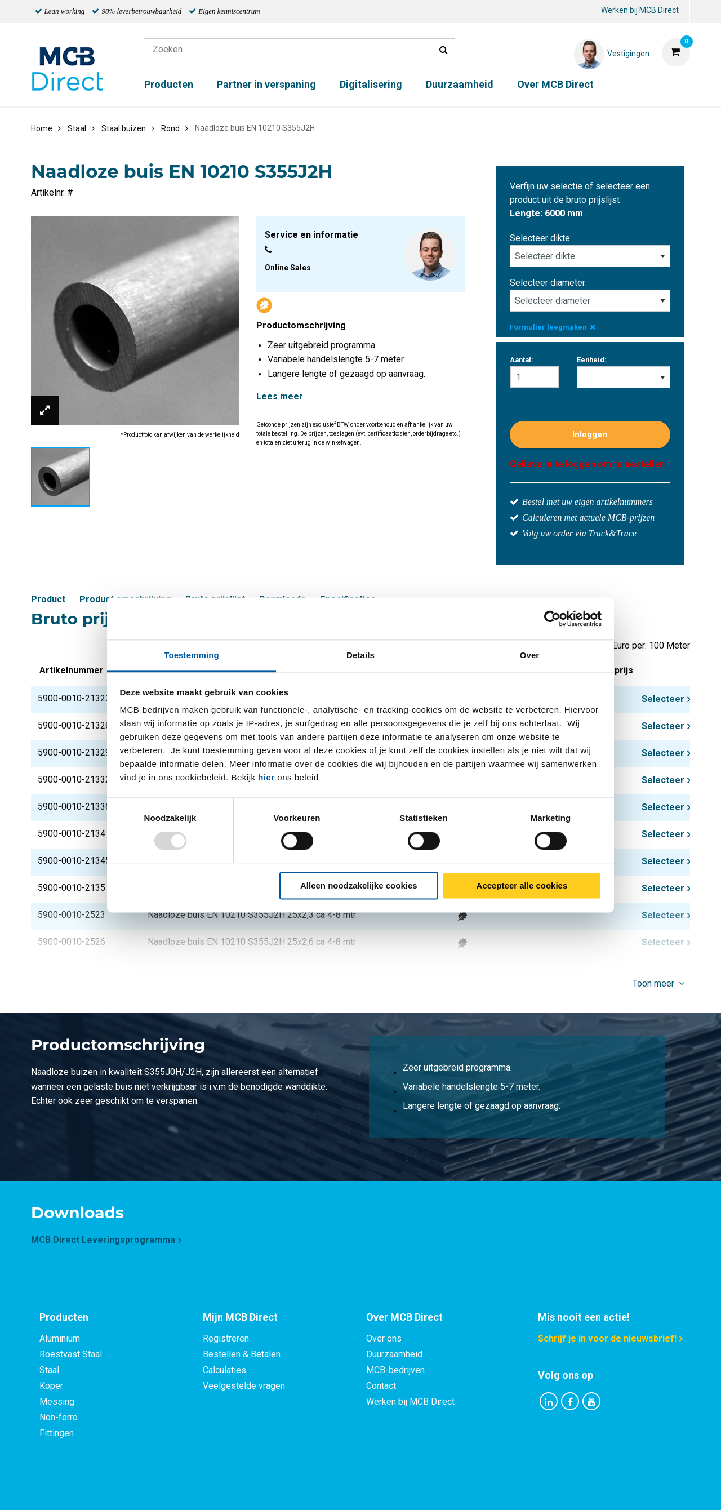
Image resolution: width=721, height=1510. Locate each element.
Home (41, 128)
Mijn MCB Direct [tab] (240, 1317)
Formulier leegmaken (552, 327)
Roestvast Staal (70, 1354)
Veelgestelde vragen (244, 1385)
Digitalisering (371, 84)
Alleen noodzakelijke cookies (358, 885)
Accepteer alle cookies (522, 885)
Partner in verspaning (266, 84)
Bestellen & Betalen (242, 1354)
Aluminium (59, 1338)
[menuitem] (588, 11)
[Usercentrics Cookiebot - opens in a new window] (552, 618)
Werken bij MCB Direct (640, 10)
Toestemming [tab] (191, 655)
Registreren (226, 1338)
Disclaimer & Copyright (520, 1489)
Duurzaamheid (459, 84)
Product (48, 599)
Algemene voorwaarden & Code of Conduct (375, 1489)
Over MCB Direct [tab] (404, 1317)
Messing (56, 1401)
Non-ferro (58, 1417)
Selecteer (663, 699)
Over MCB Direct (555, 84)
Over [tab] (530, 655)
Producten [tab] (63, 1317)
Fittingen (56, 1433)
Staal (49, 1370)
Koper (51, 1385)
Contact (381, 1385)
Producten (168, 84)
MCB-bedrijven (395, 1370)
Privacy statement (239, 1489)
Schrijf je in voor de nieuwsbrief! (607, 1338)
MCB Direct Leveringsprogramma (103, 1239)
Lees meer (279, 396)
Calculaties (224, 1370)
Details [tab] (360, 655)
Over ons (384, 1338)
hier (266, 777)
